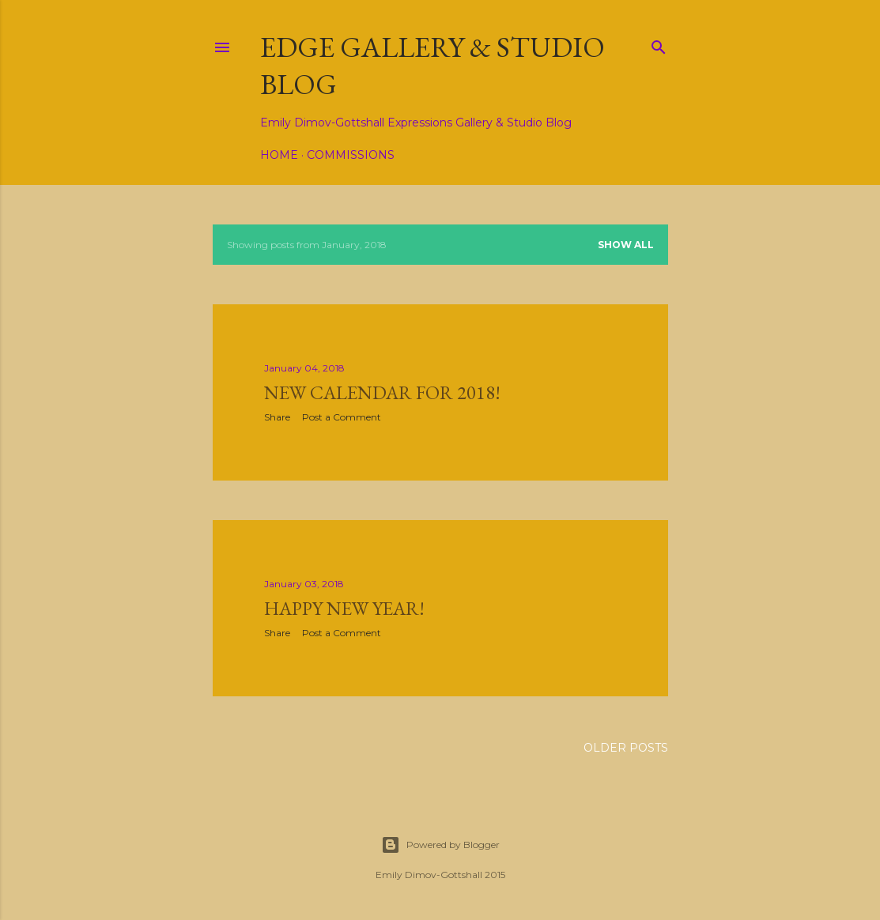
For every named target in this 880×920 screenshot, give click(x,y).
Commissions (351, 155)
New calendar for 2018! (382, 392)
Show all (626, 245)
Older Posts (626, 748)
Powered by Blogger (440, 844)
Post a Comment (341, 417)
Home (279, 155)
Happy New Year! (344, 608)
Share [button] (277, 417)
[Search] (658, 43)
